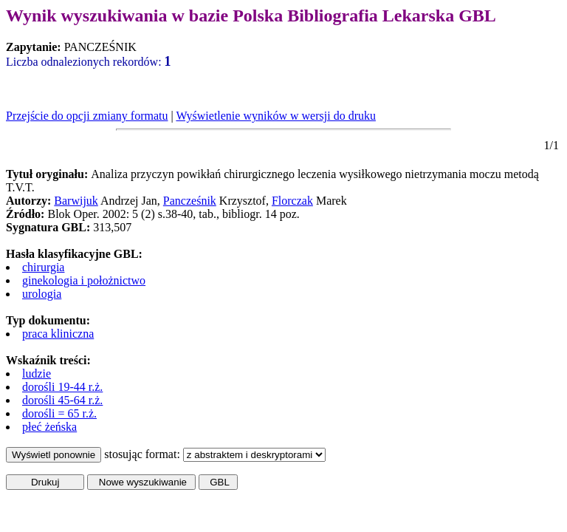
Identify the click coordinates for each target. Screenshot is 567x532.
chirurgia (43, 267)
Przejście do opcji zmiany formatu (87, 115)
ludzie (36, 373)
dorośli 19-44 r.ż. (62, 387)
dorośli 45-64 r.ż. (62, 400)
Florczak (292, 200)
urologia (41, 293)
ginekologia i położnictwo (83, 280)
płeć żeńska (49, 426)
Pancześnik (189, 200)
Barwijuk (76, 200)
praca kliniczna (58, 333)
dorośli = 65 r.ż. (59, 413)
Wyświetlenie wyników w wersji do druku (276, 115)
